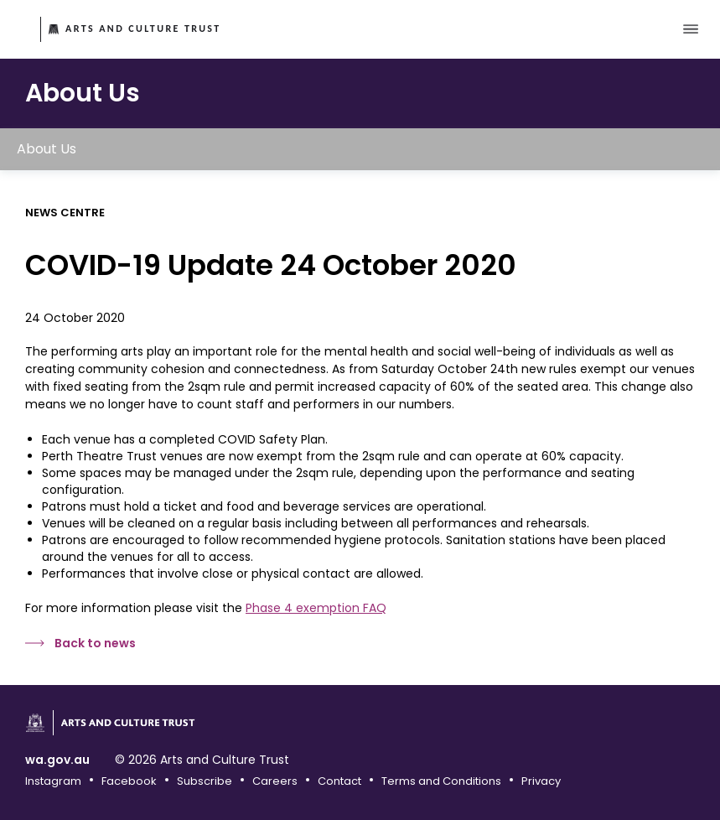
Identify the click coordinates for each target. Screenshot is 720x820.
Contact (339, 781)
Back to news (95, 643)
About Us (46, 148)
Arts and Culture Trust (143, 28)
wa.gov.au (57, 760)
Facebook (129, 781)
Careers (275, 781)
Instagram (53, 781)
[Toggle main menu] (690, 29)
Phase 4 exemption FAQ (316, 607)
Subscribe (204, 781)
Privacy (541, 781)
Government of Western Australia (22, 30)
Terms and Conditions (441, 781)
